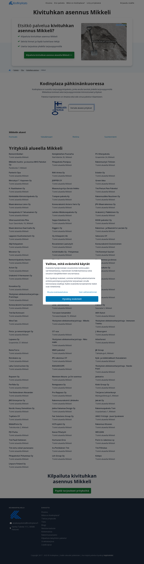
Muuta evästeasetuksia (57, 292)
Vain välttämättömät (88, 292)
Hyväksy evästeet (72, 298)
